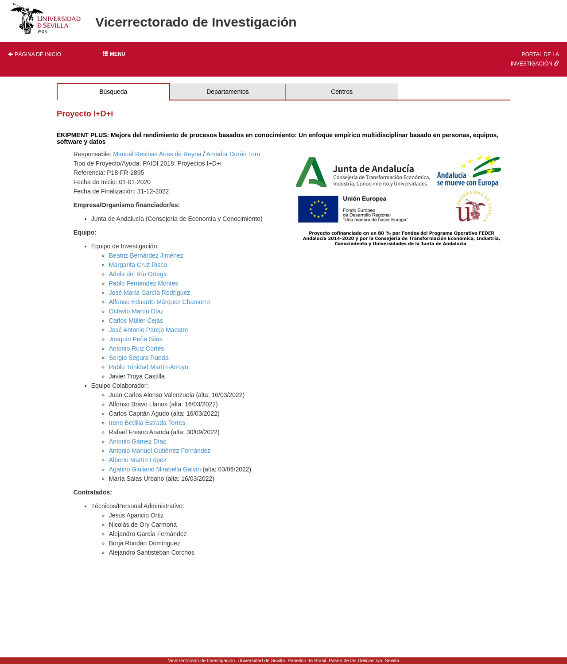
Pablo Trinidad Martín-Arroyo (148, 367)
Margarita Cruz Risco (138, 264)
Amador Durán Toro (233, 154)
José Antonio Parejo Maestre (148, 329)
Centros (342, 91)
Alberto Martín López (138, 459)
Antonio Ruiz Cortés (136, 348)
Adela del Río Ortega (138, 274)
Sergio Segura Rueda (139, 357)
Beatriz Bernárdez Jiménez (146, 255)
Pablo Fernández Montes (143, 283)
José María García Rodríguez (149, 292)
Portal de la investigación (535, 59)
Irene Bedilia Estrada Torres (147, 422)
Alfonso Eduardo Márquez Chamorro (159, 301)
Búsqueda (113, 91)
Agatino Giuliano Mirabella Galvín (155, 469)
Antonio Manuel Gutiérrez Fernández (160, 450)
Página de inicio (34, 54)
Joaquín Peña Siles (136, 339)
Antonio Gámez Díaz (137, 441)
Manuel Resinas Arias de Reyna (157, 154)
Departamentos (227, 91)
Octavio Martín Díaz (136, 311)
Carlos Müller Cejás (136, 320)
